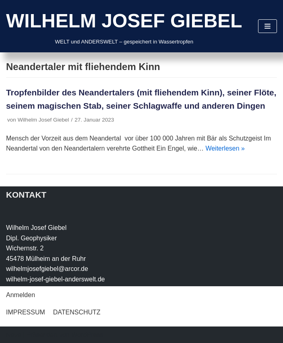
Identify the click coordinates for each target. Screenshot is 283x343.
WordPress (87, 334)
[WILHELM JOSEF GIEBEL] (124, 26)
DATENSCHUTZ (77, 312)
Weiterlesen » (225, 148)
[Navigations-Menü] (267, 26)
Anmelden (20, 294)
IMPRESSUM (25, 312)
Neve (13, 334)
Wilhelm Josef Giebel (43, 120)
